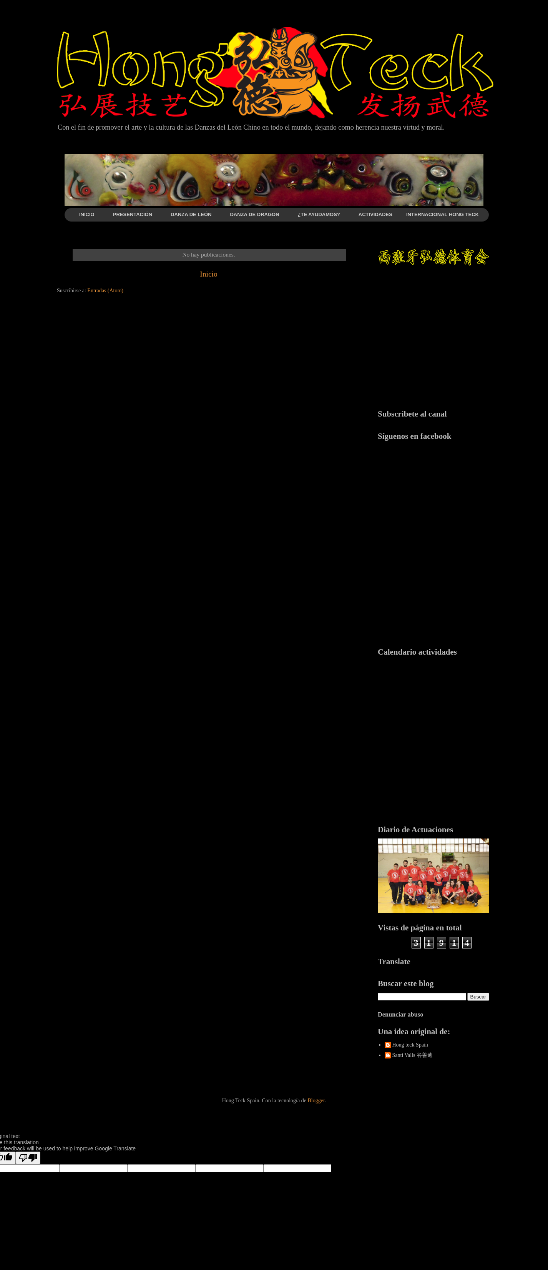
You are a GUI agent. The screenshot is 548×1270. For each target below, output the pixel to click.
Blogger (315, 1100)
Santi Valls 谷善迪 (412, 1055)
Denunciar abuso (400, 1014)
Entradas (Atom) (105, 290)
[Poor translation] (28, 1158)
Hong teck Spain (410, 1045)
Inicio (209, 274)
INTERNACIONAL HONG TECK (442, 214)
